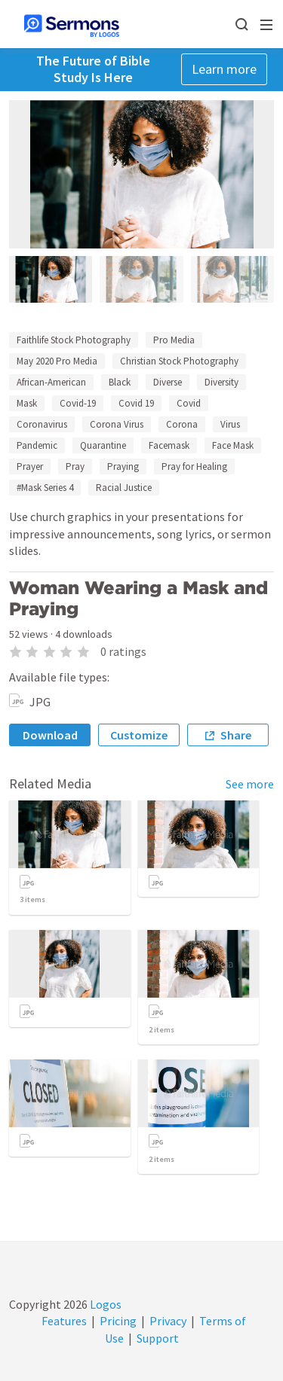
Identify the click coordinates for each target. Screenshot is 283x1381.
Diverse (167, 382)
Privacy (167, 1320)
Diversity (221, 382)
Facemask (169, 445)
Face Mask (233, 445)
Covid (189, 403)
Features (64, 1320)
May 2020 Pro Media (57, 361)
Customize (139, 734)
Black (120, 382)
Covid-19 (78, 403)
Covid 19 (136, 403)
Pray (75, 466)
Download (50, 734)
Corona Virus (116, 424)
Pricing (118, 1320)
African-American (51, 382)
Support (158, 1338)
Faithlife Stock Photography (74, 340)
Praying (123, 466)
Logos (105, 1304)
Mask (27, 403)
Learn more (224, 69)
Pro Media (174, 340)
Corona (182, 424)
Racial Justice (124, 487)
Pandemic (37, 445)
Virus (230, 424)
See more (250, 783)
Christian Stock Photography (179, 361)
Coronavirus (42, 424)
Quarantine (103, 445)
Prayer (30, 466)
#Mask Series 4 (45, 487)
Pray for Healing (194, 466)
